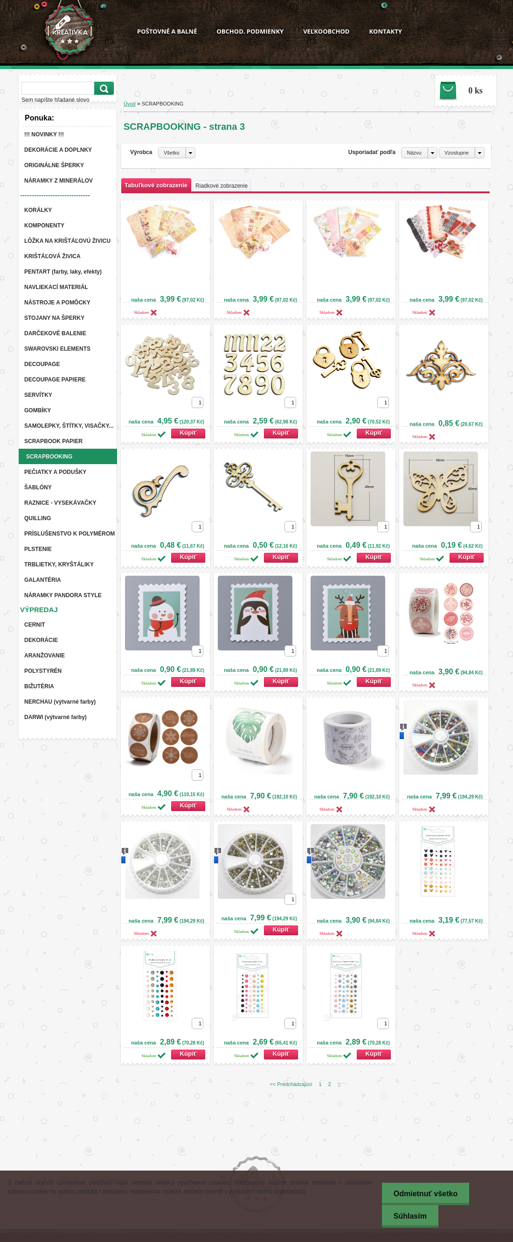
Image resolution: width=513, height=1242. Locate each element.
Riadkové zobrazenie (221, 186)
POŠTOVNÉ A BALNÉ (167, 31)
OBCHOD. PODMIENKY (250, 31)
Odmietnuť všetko (426, 1194)
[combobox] (419, 152)
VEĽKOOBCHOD (326, 31)
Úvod (130, 103)
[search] (102, 88)
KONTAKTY (385, 31)
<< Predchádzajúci (291, 1084)
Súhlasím (410, 1216)
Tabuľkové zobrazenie (156, 185)
